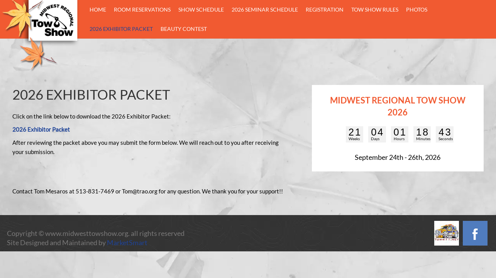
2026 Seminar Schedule (265, 9)
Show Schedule (201, 9)
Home (98, 9)
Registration (325, 9)
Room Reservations (142, 9)
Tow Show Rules (374, 9)
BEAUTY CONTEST (184, 28)
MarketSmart (127, 242)
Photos (416, 9)
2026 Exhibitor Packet (121, 28)
